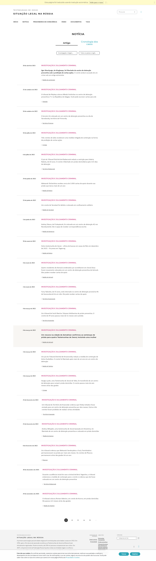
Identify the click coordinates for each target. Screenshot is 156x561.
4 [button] (84, 520)
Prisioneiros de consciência (45, 22)
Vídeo (63, 22)
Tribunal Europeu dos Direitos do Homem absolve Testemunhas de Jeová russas (103, 547)
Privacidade (93, 541)
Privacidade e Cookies (73, 557)
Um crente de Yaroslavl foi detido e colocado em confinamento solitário (67, 205)
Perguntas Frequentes (101, 539)
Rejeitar (135, 554)
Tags (88, 22)
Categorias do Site (123, 538)
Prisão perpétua (102, 542)
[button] (96, 520)
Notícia (25, 22)
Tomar (124, 554)
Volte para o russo (96, 2)
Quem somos (93, 539)
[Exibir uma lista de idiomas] (106, 2)
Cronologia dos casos (89, 43)
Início (15, 22)
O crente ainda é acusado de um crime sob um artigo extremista (69, 72)
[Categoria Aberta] (138, 538)
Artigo (66, 43)
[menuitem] (15, 21)
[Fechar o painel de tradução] (154, 2)
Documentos (76, 22)
